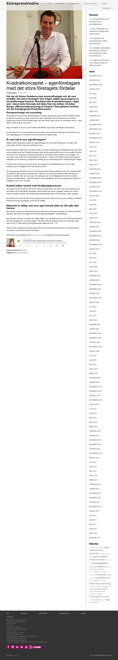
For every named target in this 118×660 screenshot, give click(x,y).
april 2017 (93, 529)
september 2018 (95, 453)
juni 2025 (93, 98)
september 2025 (95, 85)
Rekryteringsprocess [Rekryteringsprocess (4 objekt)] (105, 586)
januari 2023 (94, 227)
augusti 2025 (94, 89)
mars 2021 (93, 320)
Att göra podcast (90, 3)
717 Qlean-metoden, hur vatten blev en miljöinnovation (99, 21)
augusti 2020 (94, 351)
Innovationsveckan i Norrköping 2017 (16, 620)
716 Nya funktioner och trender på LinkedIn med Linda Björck (99, 31)
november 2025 (95, 76)
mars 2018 (93, 480)
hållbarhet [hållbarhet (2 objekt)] (109, 566)
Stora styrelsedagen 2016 (13, 634)
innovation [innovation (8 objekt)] (100, 569)
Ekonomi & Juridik (11, 631)
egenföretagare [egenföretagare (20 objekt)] (100, 556)
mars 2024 (93, 164)
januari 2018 (94, 489)
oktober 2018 (94, 449)
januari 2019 (94, 435)
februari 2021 (94, 324)
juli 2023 (92, 200)
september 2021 (95, 298)
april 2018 (93, 475)
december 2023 (95, 178)
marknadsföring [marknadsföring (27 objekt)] (102, 577)
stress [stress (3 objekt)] (97, 594)
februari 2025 (94, 116)
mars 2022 (93, 271)
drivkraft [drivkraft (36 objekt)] (93, 553)
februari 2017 (94, 538)
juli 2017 (92, 515)
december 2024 (95, 125)
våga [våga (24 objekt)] (107, 599)
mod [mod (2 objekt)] (90, 580)
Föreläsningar (74, 3)
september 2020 (95, 347)
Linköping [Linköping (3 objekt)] (91, 578)
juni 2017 (93, 520)
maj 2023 (92, 209)
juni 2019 (93, 413)
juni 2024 (93, 151)
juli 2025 (92, 93)
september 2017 (95, 506)
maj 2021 (92, 316)
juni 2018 (93, 467)
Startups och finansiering (13, 627)
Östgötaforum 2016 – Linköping (15, 633)
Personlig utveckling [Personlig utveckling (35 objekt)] (100, 583)
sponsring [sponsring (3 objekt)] (91, 591)
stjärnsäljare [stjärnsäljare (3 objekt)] (92, 594)
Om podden (60, 3)
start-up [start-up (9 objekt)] (98, 591)
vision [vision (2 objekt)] (90, 600)
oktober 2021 (94, 293)
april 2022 (93, 267)
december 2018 (95, 440)
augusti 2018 (94, 458)
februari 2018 (94, 484)
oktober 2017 (94, 502)
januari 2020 (94, 382)
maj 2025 (92, 102)
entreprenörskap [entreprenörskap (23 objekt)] (97, 559)
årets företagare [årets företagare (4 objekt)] (94, 602)
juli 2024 (92, 147)
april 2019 (93, 422)
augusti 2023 (94, 196)
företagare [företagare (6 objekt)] (92, 567)
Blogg (24, 250)
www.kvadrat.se (37, 235)
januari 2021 (94, 329)
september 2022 (95, 244)
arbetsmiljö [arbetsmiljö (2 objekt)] (91, 547)
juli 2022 (92, 253)
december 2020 (95, 333)
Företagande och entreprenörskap (16, 629)
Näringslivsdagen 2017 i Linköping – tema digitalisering (22, 636)
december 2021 (95, 284)
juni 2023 (93, 204)
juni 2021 (93, 311)
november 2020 (95, 338)
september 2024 (95, 138)
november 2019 (95, 391)
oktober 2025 (94, 80)
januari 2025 (94, 120)
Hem (49, 3)
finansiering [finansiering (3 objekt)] (108, 560)
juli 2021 (92, 307)
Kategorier (107, 8)
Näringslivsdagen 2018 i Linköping (16, 638)
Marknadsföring (11, 623)
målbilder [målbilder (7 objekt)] (95, 580)
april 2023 (93, 213)
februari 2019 (94, 431)
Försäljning (9, 625)
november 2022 (95, 236)
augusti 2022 (94, 249)
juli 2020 (92, 355)
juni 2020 (93, 360)
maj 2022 (92, 262)
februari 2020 (94, 378)
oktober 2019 (94, 395)
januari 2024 (94, 173)
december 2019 (95, 387)
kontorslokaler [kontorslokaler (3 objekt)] (103, 571)
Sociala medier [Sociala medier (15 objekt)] (101, 589)
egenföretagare (22, 252)
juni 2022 (93, 258)
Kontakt (104, 3)
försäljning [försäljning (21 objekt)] (101, 566)
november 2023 (95, 182)
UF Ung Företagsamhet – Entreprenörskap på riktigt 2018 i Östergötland (27, 642)
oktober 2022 (94, 240)
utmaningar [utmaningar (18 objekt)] (94, 596)
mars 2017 (93, 533)
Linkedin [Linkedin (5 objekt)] (108, 575)
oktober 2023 (94, 187)
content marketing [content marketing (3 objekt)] (99, 547)
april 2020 (93, 369)
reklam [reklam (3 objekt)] (97, 586)
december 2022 (95, 231)
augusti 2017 (94, 511)
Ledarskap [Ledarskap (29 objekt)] (100, 574)
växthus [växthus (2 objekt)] (102, 600)
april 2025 (93, 107)
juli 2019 (92, 409)
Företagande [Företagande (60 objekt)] (99, 563)
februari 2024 (94, 169)
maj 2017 (92, 524)
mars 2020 (93, 373)
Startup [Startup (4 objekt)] (103, 591)
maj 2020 (92, 364)
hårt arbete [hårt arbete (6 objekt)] (92, 569)
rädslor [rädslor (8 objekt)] (91, 589)
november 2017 (95, 498)
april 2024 (93, 160)
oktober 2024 (94, 133)
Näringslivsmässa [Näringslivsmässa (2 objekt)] (103, 580)
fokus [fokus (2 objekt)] (90, 563)
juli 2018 (92, 462)
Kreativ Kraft (16, 655)
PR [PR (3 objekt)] (94, 586)
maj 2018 (92, 471)
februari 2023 (94, 222)
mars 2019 (93, 427)
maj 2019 (92, 418)
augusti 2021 (94, 302)
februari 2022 (94, 276)
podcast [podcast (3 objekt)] (91, 586)
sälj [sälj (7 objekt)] (100, 594)
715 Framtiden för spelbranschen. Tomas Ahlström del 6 (98, 41)
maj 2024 (92, 156)
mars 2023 (93, 218)
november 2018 (95, 444)
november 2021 (95, 289)
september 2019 (95, 400)
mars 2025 (93, 111)
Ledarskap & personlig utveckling (16, 621)
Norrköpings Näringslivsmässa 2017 (16, 640)
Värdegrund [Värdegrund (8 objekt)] (96, 600)
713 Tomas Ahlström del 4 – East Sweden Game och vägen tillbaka (100, 62)
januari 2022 (94, 280)
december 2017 (95, 493)
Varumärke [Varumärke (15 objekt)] (104, 596)
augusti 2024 (94, 142)
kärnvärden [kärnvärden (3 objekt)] (92, 575)
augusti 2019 (94, 404)
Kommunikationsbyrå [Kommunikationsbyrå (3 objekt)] (94, 571)
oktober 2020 (94, 342)
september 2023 (95, 191)
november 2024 (95, 129)
